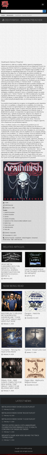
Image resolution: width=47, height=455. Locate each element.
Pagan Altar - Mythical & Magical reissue (34, 381)
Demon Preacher (10, 238)
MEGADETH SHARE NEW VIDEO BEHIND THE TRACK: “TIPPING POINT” (20, 436)
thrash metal (6, 239)
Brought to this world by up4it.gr (23, 448)
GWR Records (18, 239)
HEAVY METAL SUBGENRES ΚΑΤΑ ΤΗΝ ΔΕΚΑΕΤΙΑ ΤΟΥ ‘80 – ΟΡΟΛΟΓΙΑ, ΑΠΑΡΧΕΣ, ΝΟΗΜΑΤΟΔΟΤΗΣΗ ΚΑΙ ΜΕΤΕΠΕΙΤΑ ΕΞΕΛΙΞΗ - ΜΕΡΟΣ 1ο (10, 270)
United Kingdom (26, 238)
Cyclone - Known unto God (35, 350)
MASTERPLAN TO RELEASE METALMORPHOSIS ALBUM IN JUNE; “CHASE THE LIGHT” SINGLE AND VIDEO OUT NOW (11, 317)
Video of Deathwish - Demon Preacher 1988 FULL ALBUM (23, 42)
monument (35, 238)
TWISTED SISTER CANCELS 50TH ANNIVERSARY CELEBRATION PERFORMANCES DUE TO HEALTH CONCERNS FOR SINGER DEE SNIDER (19, 427)
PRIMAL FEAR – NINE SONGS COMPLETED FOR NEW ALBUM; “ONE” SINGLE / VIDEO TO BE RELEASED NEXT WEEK (11, 384)
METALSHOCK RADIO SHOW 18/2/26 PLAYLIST (18, 413)
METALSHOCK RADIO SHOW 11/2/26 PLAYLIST (18, 419)
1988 (12, 239)
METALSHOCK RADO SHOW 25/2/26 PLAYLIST (18, 407)
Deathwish (18, 238)
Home (3, 15)
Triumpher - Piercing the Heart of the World (10, 351)
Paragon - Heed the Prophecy (32, 314)
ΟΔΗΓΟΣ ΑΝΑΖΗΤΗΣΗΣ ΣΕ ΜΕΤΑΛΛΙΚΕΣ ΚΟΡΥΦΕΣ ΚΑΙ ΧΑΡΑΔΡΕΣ (35, 271)
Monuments (10, 15)
